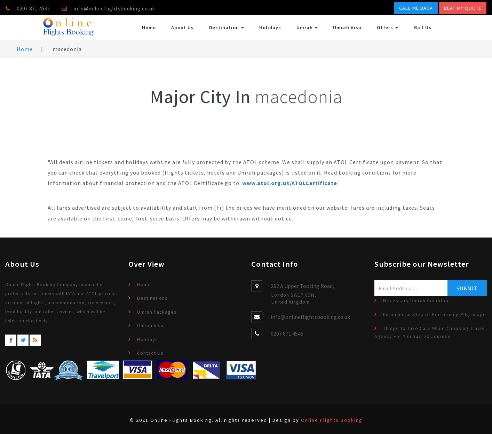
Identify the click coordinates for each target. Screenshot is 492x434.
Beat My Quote (463, 8)
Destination (226, 27)
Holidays (270, 27)
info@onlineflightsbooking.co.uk (114, 8)
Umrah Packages (157, 312)
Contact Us (150, 353)
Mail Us (422, 27)
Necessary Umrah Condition (416, 300)
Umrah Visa (347, 27)
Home (149, 27)
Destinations (152, 298)
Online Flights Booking (332, 420)
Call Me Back (416, 8)
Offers (387, 27)
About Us (182, 27)
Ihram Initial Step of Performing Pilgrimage (434, 314)
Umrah (307, 27)
